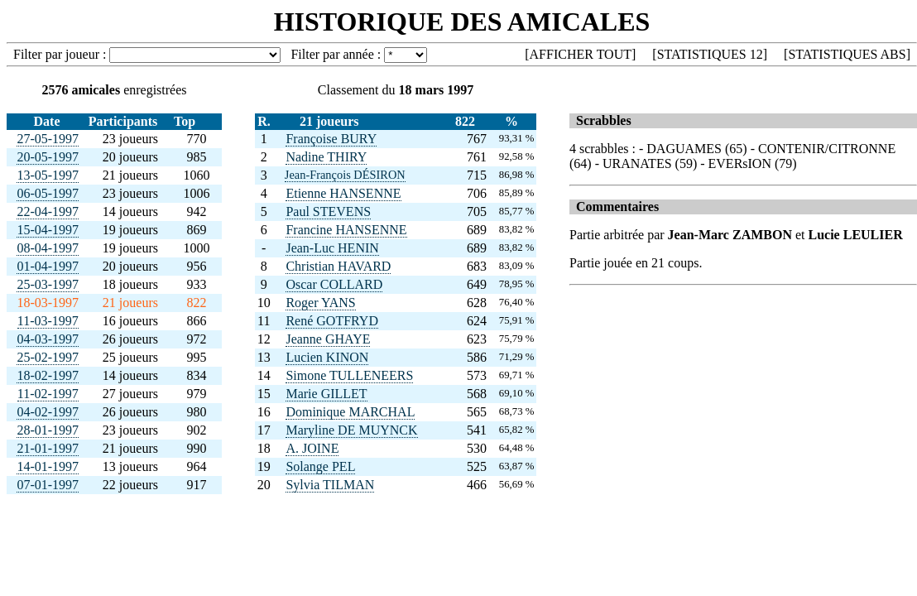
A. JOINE (312, 448)
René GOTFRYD (332, 321)
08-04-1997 (48, 248)
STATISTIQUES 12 (710, 54)
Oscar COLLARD (334, 284)
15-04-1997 (48, 230)
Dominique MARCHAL (350, 412)
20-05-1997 (48, 157)
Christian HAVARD (338, 266)
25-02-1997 (48, 357)
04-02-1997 (48, 412)
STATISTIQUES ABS (846, 54)
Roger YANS (320, 303)
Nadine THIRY (326, 157)
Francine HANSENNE (346, 230)
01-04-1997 (48, 266)
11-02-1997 (48, 394)
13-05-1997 (48, 175)
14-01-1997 (48, 466)
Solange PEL (320, 466)
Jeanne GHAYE (328, 339)
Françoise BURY (331, 139)
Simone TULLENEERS (349, 375)
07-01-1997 (48, 485)
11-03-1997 (48, 321)
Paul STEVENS (328, 211)
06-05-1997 (48, 193)
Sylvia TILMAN (330, 485)
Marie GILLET (326, 394)
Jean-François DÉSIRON (345, 174)
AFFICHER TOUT (580, 54)
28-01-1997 (48, 430)
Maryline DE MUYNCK (351, 430)
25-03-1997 (48, 284)
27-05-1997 (48, 139)
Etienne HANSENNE (343, 193)
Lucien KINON (327, 357)
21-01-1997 (48, 448)
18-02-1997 (48, 375)
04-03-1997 (48, 339)
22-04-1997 (48, 211)
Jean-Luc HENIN (332, 248)
